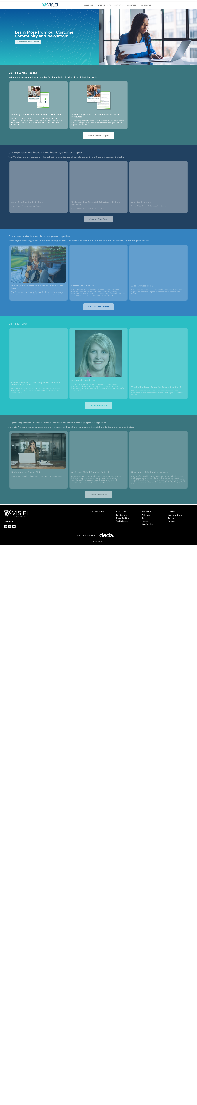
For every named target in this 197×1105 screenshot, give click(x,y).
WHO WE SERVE (97, 511)
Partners (171, 521)
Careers (171, 518)
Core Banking (121, 515)
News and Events (175, 515)
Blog (144, 518)
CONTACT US (10, 521)
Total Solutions (122, 521)
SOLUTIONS (121, 511)
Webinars (146, 515)
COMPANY (172, 511)
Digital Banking (122, 518)
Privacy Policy (98, 541)
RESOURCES (147, 511)
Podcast (145, 521)
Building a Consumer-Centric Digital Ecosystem (36, 114)
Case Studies (147, 524)
